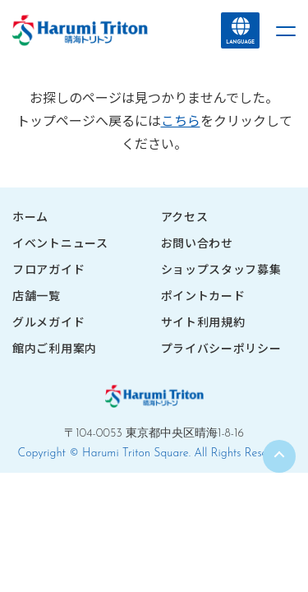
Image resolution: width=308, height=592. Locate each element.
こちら (180, 120)
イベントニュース (60, 242)
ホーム (30, 216)
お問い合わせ (197, 242)
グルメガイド (48, 321)
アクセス (185, 216)
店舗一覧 (36, 295)
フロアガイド (48, 269)
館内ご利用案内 (54, 348)
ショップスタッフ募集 (221, 269)
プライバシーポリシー (221, 348)
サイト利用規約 (203, 321)
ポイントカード (203, 295)
